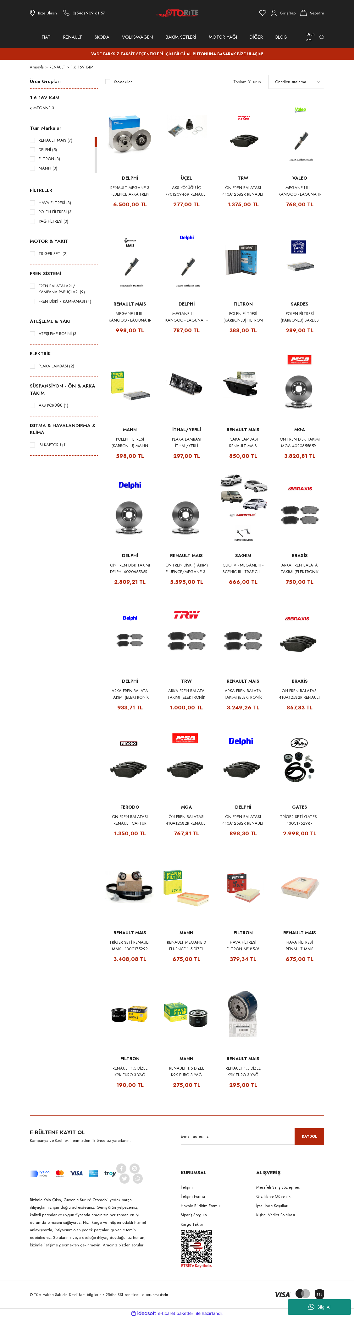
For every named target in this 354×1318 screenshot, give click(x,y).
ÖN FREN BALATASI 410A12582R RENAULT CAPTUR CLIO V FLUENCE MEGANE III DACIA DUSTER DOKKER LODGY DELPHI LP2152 (243, 820)
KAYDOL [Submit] (309, 1136)
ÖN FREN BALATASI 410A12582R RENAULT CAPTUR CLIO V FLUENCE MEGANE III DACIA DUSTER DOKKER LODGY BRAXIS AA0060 (299, 694)
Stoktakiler (123, 82)
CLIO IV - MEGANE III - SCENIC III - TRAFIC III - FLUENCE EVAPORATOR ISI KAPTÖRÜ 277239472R (243, 568)
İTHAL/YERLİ (186, 429)
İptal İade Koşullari (272, 1206)
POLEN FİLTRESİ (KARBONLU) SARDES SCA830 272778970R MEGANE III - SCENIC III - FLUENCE (300, 317)
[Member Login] (283, 13)
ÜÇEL (186, 178)
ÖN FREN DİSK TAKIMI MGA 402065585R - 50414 (300, 442)
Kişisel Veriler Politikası (275, 1215)
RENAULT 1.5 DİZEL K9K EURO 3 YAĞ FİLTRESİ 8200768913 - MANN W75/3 (186, 1071)
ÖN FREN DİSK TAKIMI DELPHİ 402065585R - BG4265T (130, 568)
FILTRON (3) (49, 159)
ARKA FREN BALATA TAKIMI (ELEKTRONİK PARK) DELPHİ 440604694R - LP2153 (129, 694)
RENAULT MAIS (129, 304)
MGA (299, 429)
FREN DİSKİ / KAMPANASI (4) (65, 301)
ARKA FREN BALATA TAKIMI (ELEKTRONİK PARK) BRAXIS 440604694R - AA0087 (299, 568)
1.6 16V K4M (82, 67)
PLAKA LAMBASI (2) (56, 366)
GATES (299, 807)
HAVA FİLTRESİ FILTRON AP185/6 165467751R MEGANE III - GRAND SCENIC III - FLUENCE (243, 945)
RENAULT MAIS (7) (55, 140)
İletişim (187, 1187)
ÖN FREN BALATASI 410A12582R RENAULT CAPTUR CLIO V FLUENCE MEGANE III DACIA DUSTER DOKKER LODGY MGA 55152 (186, 820)
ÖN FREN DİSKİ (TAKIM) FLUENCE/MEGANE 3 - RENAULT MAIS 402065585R (186, 568)
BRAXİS (300, 555)
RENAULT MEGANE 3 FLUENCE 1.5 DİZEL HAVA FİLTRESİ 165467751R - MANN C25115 (186, 945)
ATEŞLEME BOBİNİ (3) (58, 334)
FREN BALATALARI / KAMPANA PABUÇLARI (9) (62, 289)
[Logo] (177, 13)
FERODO (129, 807)
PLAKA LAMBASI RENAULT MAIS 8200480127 (243, 442)
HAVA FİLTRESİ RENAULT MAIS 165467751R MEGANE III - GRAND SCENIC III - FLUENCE (300, 945)
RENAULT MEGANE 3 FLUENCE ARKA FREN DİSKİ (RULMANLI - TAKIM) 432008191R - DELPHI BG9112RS (130, 191)
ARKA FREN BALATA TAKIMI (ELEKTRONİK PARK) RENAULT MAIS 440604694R (243, 694)
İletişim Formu (193, 1196)
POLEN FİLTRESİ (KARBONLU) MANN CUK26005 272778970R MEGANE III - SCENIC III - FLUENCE (130, 442)
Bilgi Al (319, 1307)
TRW (243, 178)
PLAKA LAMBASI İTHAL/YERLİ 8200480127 (186, 442)
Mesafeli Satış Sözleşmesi (278, 1187)
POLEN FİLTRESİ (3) (56, 212)
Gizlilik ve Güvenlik (273, 1196)
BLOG (281, 37)
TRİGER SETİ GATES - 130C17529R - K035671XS (299, 820)
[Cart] (312, 13)
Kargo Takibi (192, 1224)
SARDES (299, 304)
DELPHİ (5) (48, 150)
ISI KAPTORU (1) (53, 445)
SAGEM (243, 555)
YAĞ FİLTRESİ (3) (53, 221)
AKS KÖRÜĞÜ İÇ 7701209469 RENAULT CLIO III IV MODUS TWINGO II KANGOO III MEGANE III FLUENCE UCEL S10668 (186, 191)
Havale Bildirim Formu (200, 1206)
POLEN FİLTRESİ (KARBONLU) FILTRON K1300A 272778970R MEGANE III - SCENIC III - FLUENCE (243, 317)
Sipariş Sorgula (194, 1215)
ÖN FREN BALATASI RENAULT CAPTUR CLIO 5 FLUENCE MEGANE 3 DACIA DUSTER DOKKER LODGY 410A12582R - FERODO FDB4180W (130, 820)
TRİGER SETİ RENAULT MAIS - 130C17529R (129, 945)
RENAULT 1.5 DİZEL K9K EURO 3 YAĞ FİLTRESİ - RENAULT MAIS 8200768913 (243, 1071)
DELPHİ (130, 178)
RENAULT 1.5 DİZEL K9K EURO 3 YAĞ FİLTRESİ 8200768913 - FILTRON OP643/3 (130, 1071)
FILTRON (243, 304)
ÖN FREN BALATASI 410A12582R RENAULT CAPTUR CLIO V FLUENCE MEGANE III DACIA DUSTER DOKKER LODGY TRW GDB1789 (243, 191)
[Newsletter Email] (252, 1136)
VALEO (299, 178)
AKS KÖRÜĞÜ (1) (53, 405)
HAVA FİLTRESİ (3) (55, 203)
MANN (130, 429)
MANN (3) (48, 168)
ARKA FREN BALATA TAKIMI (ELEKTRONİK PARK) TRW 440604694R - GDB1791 (186, 694)
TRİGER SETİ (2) (53, 254)
